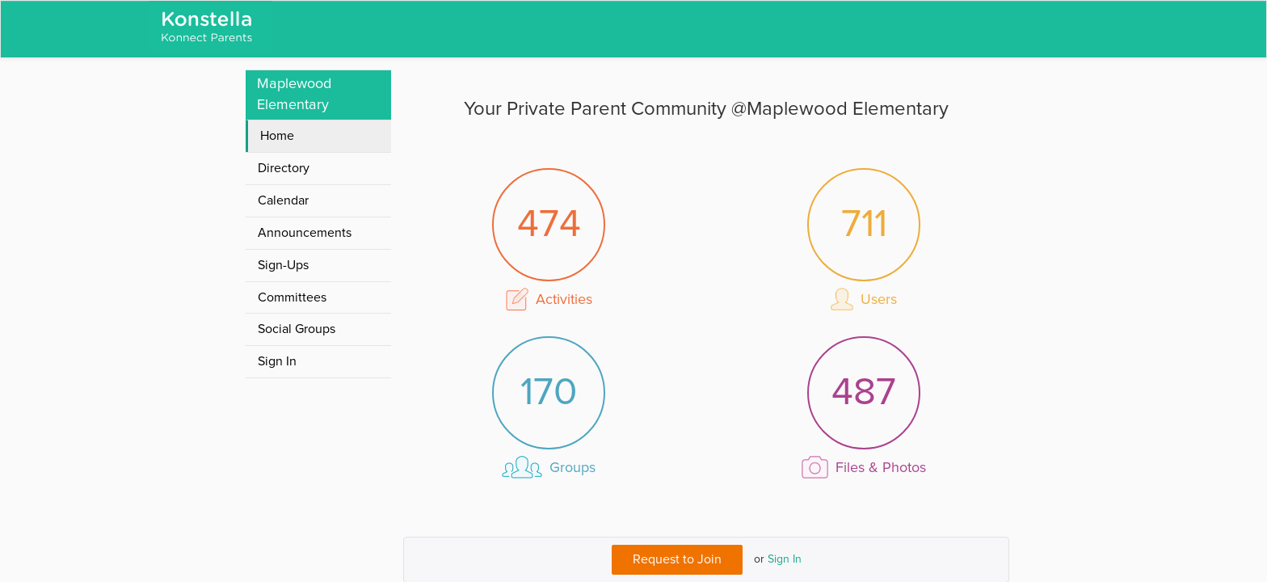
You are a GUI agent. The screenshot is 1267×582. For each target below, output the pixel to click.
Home (277, 135)
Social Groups (296, 329)
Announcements (304, 232)
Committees (292, 297)
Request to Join (677, 559)
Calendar (283, 200)
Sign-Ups (283, 265)
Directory (283, 168)
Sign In (785, 559)
